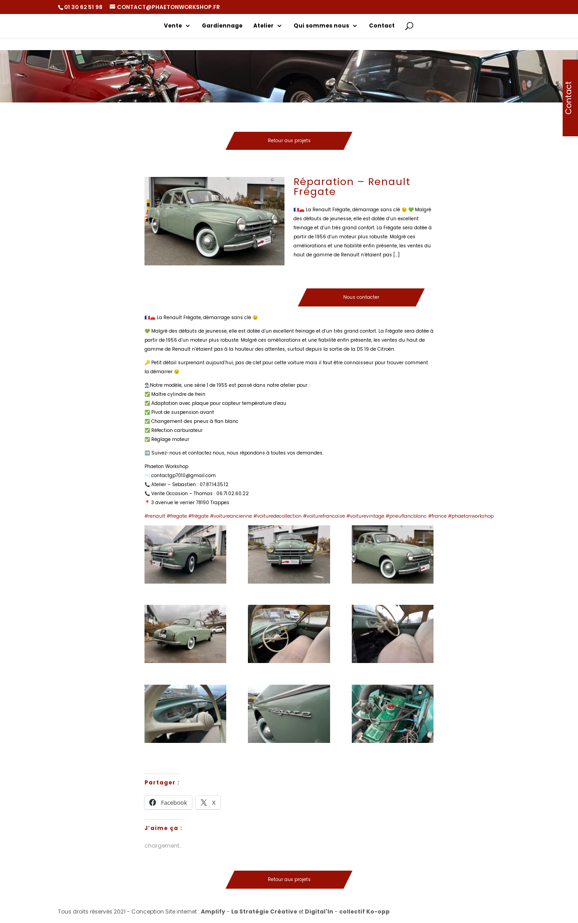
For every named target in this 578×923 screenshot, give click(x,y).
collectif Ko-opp (364, 911)
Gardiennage (222, 26)
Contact (382, 26)
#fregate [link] (177, 516)
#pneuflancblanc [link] (406, 516)
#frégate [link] (198, 516)
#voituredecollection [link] (277, 516)
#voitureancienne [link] (231, 516)
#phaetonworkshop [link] (471, 516)
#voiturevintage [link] (365, 516)
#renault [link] (154, 516)
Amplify (213, 911)
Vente (173, 26)
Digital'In (319, 911)
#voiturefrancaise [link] (324, 516)
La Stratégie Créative (264, 911)
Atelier (263, 26)
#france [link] (437, 516)
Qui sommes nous (321, 26)
